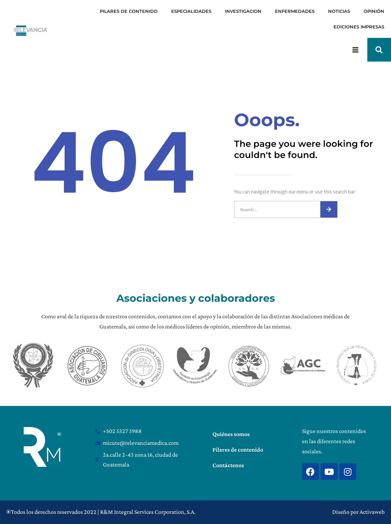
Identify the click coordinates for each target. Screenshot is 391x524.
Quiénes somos (231, 434)
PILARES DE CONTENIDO (129, 11)
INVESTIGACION (243, 11)
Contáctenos (228, 465)
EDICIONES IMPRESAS (359, 26)
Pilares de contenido (237, 449)
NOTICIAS (339, 11)
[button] (379, 50)
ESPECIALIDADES (191, 11)
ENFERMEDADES (295, 11)
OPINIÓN (374, 11)
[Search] (328, 209)
